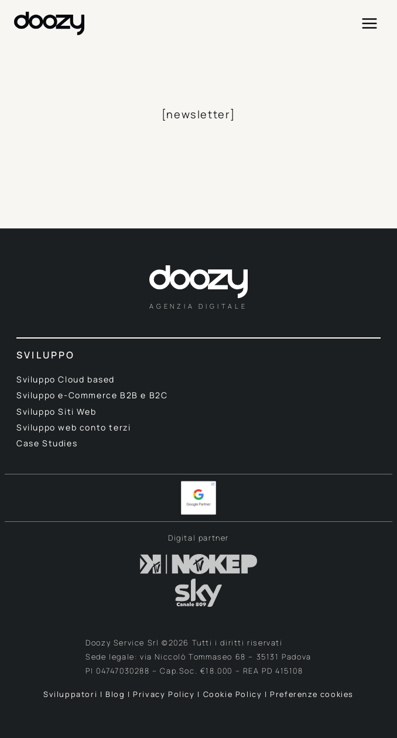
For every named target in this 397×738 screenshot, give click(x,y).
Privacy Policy (163, 694)
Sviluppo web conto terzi (73, 427)
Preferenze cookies (312, 694)
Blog (115, 694)
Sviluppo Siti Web (56, 411)
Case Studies (46, 443)
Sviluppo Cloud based (65, 379)
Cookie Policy (232, 694)
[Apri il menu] (369, 23)
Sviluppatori (71, 694)
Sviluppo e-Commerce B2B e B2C (91, 395)
